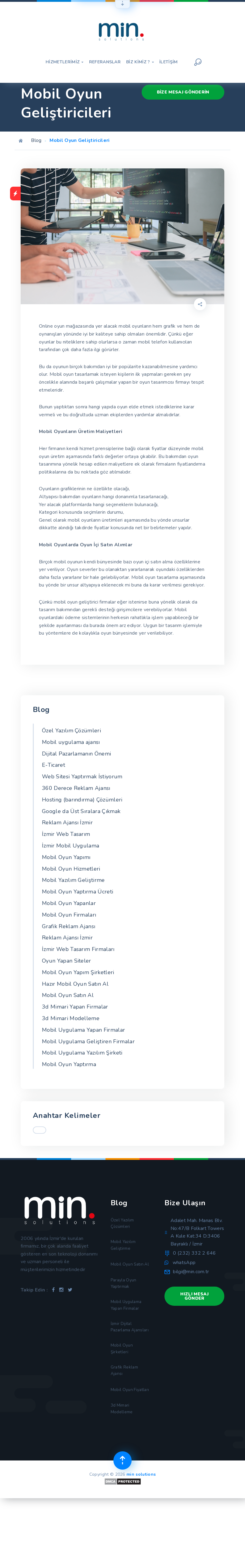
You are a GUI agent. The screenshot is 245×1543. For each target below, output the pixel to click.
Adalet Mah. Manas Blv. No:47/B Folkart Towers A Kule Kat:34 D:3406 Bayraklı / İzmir (197, 1232)
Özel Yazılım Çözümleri (71, 730)
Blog (36, 140)
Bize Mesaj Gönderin (183, 92)
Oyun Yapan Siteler (66, 960)
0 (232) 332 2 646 (194, 1253)
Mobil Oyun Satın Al (68, 995)
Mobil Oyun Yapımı (66, 857)
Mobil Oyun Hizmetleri (71, 868)
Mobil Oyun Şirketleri (123, 1378)
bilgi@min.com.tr (191, 1271)
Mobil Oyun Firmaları (69, 914)
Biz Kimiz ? (140, 62)
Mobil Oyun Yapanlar (69, 903)
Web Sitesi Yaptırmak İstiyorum (82, 776)
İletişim (168, 62)
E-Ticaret (53, 765)
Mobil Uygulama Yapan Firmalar (83, 1030)
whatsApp (184, 1262)
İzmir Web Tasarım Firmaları (78, 949)
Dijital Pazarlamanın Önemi (76, 753)
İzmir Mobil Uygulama (70, 845)
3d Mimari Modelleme (70, 1018)
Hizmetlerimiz (65, 62)
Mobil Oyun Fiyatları (123, 1427)
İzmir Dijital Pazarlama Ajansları (123, 1350)
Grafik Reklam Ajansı (68, 926)
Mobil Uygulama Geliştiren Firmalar (88, 1041)
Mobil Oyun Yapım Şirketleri (78, 972)
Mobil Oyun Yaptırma (69, 1064)
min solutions (141, 1518)
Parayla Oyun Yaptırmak (125, 1297)
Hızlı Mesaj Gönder (194, 1296)
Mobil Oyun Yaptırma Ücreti (77, 891)
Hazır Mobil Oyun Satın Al (75, 984)
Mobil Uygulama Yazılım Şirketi (82, 1052)
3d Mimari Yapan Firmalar (75, 1006)
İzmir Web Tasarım (66, 834)
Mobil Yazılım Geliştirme (73, 880)
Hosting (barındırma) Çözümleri (82, 799)
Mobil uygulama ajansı (71, 742)
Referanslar (105, 62)
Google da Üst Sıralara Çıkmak (81, 811)
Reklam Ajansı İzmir (67, 822)
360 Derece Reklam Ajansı (76, 788)
